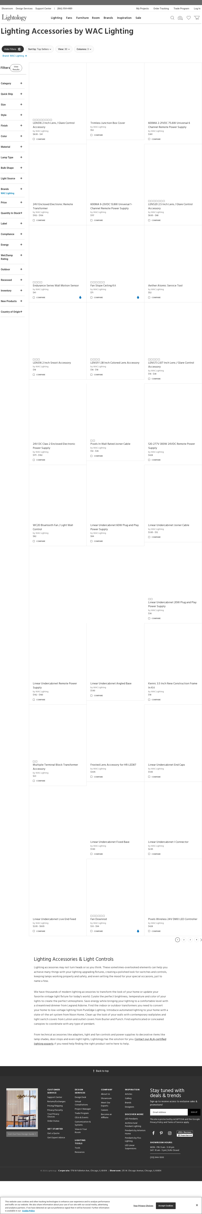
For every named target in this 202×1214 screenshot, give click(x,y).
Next (201, 972)
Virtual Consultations (81, 1135)
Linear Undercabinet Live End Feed (66, 948)
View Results (27, 67)
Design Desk (80, 1130)
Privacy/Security (55, 1143)
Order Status (53, 1153)
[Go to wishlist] (189, 17)
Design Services (24, 8)
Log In (197, 8)
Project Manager (83, 1141)
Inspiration (124, 18)
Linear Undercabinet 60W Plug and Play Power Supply (120, 576)
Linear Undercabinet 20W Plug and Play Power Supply (173, 649)
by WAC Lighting (53, 127)
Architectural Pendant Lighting (133, 1157)
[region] (101, 1205)
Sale (138, 18)
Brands (108, 18)
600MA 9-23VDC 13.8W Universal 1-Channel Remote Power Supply (119, 198)
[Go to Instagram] (170, 1166)
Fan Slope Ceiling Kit (111, 273)
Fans (69, 18)
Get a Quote (53, 1166)
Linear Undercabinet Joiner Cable (172, 574)
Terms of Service (175, 1155)
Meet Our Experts (105, 1136)
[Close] (196, 1205)
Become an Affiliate (106, 1148)
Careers (104, 1143)
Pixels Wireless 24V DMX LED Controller (170, 950)
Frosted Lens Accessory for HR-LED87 (121, 801)
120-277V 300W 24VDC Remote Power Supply (171, 499)
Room (96, 18)
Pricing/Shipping (55, 1138)
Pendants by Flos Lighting (133, 1172)
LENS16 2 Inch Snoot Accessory (118, 346)
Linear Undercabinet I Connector (172, 874)
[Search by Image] (180, 18)
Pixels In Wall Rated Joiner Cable (172, 423)
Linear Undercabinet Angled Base (119, 724)
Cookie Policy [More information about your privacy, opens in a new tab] (28, 1211)
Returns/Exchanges (56, 1134)
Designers (129, 1139)
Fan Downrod (107, 948)
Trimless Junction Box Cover (116, 119)
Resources (79, 1185)
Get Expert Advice (56, 1170)
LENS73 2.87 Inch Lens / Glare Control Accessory (63, 425)
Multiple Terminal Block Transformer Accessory (67, 803)
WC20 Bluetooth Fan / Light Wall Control (65, 576)
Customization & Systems (83, 1156)
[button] (15, 56)
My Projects (142, 8)
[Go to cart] (197, 17)
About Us (105, 1127)
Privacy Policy (156, 1155)
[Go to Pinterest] (162, 1166)
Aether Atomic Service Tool (169, 273)
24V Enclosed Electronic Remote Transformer (65, 198)
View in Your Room (81, 1163)
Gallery (128, 1131)
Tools (77, 1180)
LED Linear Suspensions (130, 1179)
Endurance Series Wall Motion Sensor (63, 275)
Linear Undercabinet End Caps (170, 801)
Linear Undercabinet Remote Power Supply (67, 726)
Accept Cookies (165, 1206)
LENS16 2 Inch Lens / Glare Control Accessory (66, 121)
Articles (128, 1127)
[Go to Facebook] (154, 1166)
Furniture (82, 18)
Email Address (159, 1145)
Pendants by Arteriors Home (135, 1164)
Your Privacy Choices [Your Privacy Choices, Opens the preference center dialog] (143, 1206)
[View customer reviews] (185, 1166)
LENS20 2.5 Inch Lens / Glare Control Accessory (174, 198)
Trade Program (181, 8)
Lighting (56, 18)
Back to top (101, 1103)
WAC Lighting (109, 31)
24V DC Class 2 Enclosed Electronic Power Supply (120, 425)
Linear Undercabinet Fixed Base (118, 874)
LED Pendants (131, 1151)
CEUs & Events (81, 1150)
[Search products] (172, 17)
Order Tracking (161, 8)
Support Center (43, 8)
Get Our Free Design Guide (22, 1165)
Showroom (7, 8)
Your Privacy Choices (53, 1148)
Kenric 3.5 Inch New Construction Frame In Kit (172, 726)
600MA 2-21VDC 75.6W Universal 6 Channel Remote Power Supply (173, 121)
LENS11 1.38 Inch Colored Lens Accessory (170, 348)
